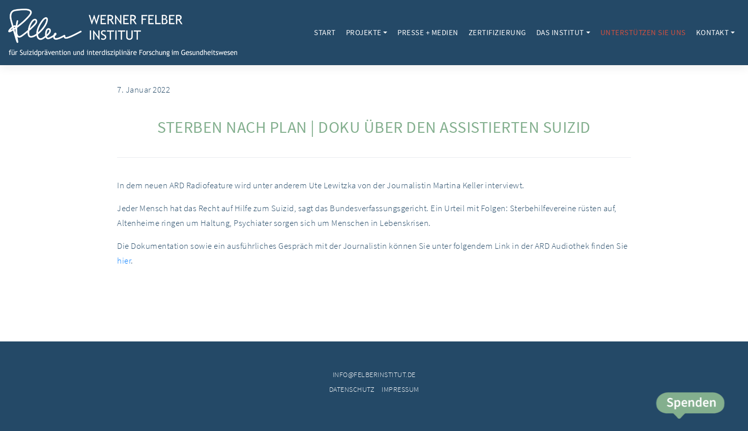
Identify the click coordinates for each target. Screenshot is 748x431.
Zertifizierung (497, 32)
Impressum (400, 389)
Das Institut (560, 32)
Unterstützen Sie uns (643, 32)
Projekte (364, 32)
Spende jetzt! (689, 406)
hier (124, 260)
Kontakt (712, 32)
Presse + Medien (427, 32)
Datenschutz (352, 389)
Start (325, 32)
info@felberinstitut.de (374, 374)
